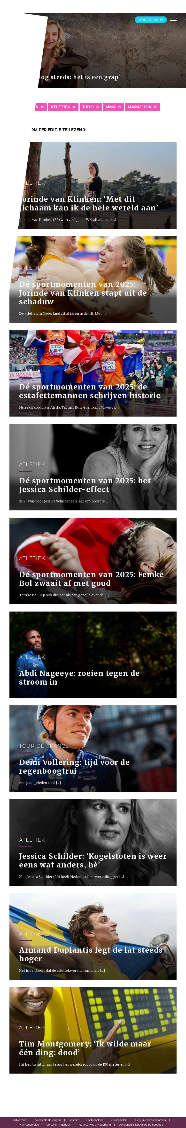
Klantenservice (29, 1124)
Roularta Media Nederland (94, 1124)
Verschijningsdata (58, 1124)
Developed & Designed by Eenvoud (141, 1124)
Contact (74, 1120)
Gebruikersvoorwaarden (150, 1120)
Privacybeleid (119, 1120)
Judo (88, 107)
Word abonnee (150, 19)
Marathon (140, 107)
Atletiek (60, 107)
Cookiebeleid (94, 1120)
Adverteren (20, 1120)
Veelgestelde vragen (48, 1120)
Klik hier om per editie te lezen (47, 129)
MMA (111, 107)
